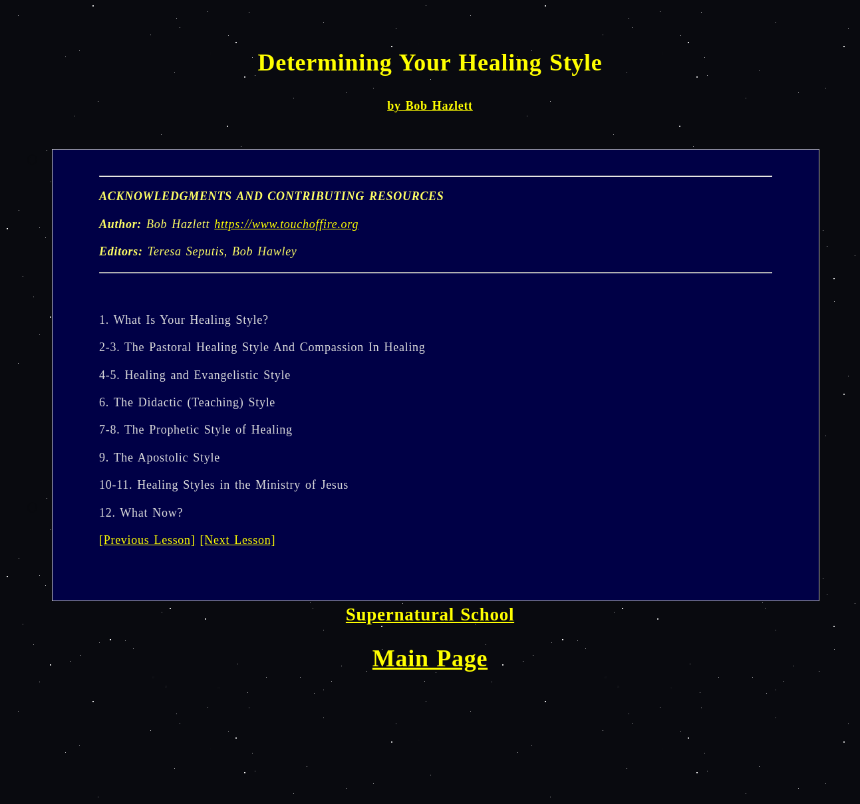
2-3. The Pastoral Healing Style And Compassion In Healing (262, 347)
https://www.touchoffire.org (286, 224)
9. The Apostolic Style (159, 457)
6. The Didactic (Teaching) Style (187, 402)
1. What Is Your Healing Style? (184, 320)
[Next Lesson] (238, 540)
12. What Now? (141, 512)
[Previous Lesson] (147, 540)
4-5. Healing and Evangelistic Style (195, 375)
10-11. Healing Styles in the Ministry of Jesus (224, 484)
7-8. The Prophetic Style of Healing (196, 429)
